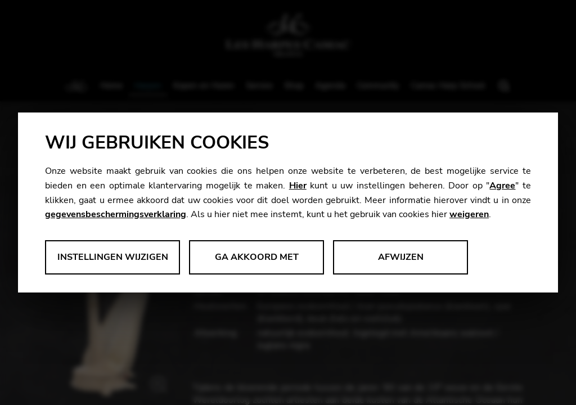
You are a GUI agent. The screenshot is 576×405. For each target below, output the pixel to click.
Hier (298, 185)
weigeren (469, 214)
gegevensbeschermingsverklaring (115, 214)
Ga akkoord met (257, 257)
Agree (502, 185)
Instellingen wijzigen (112, 257)
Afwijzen (401, 257)
